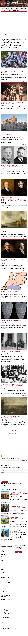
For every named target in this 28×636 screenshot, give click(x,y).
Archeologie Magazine (5, 603)
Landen (12, 8)
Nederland (3, 568)
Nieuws (7, 35)
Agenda (2, 548)
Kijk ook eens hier (5, 605)
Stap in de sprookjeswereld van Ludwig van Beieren (18, 530)
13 (21, 432)
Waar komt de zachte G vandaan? (11, 291)
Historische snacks (17, 10)
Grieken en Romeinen (5, 590)
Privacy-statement (20, 628)
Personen (18, 8)
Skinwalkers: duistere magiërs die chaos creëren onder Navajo (13, 102)
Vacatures (3, 623)
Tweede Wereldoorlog (5, 595)
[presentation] (11, 476)
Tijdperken (23, 8)
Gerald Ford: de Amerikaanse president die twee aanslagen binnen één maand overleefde (14, 385)
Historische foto (4, 579)
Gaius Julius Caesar (4, 559)
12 (19, 432)
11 (17, 432)
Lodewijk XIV (3, 563)
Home (3, 8)
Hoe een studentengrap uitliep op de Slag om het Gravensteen (14, 133)
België (2, 569)
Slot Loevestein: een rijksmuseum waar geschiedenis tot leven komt (18, 493)
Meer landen (3, 574)
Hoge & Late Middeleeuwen (6, 591)
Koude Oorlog (3, 596)
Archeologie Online (4, 612)
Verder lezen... (4, 502)
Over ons (2, 621)
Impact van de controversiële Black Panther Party (12, 352)
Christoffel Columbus (5, 557)
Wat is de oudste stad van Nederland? (12, 230)
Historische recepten (5, 581)
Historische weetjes (5, 583)
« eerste (14, 430)
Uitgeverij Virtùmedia (5, 613)
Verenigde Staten (4, 572)
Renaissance (3, 592)
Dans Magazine (4, 609)
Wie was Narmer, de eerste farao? (11, 321)
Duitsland (3, 570)
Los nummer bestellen (5, 601)
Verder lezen (24, 81)
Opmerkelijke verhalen (5, 585)
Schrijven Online (4, 608)
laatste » (17, 433)
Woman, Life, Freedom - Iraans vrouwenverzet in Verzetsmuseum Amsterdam (17, 506)
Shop (24, 10)
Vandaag (7, 8)
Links (2, 625)
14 (23, 432)
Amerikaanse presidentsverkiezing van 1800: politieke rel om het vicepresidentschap (12, 261)
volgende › (11, 433)
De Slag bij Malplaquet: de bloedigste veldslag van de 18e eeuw (12, 417)
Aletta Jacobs (3, 556)
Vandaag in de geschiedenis (6, 546)
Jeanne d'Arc (3, 560)
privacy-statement (22, 485)
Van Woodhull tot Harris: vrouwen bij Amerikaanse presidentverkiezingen (13, 70)
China (2, 573)
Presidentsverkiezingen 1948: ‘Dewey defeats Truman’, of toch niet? (12, 166)
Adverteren (3, 622)
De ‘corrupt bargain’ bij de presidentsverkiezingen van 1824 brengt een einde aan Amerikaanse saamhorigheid (14, 199)
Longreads (3, 550)
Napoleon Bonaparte (5, 561)
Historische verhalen (6, 10)
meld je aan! (18, 552)
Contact (2, 619)
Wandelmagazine (4, 610)
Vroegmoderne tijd (4, 594)
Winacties (3, 551)
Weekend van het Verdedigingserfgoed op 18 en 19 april (17, 519)
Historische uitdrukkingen (6, 582)
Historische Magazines (6, 599)
